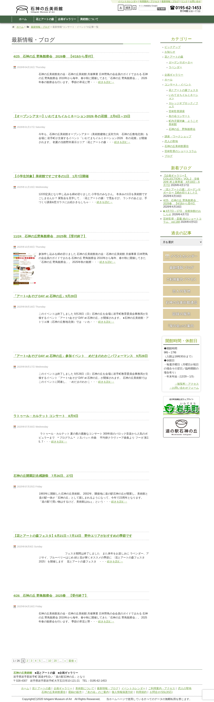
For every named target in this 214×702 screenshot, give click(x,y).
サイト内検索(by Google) (148, 6)
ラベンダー (175, 67)
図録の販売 (75, 692)
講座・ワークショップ (178, 136)
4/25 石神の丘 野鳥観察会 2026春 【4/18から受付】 (53, 56)
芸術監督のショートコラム (181, 151)
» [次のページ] (65, 660)
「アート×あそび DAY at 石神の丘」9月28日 (45, 296)
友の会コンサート (179, 116)
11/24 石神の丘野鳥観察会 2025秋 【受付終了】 (50, 236)
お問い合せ (195, 1)
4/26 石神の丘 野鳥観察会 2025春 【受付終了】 (50, 595)
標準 (128, 7)
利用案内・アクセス (149, 1)
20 (55, 660)
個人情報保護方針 (122, 692)
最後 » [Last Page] (72, 660)
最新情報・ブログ (170, 1)
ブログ (169, 156)
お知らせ (170, 51)
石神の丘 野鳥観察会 (182, 129)
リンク (184, 1)
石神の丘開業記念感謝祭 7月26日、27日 (43, 476)
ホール (169, 79)
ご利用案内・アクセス (161, 688)
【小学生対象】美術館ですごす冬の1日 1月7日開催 (51, 176)
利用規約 (141, 692)
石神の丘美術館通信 (177, 146)
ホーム (23, 19)
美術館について (89, 19)
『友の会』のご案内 (97, 692)
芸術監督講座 (177, 111)
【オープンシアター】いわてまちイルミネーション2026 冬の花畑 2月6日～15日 (71, 116)
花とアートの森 (45, 19)
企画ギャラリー (67, 19)
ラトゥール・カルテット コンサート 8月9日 (45, 416)
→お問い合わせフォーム (184, 387)
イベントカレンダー (128, 1)
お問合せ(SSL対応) (161, 692)
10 (49, 660)
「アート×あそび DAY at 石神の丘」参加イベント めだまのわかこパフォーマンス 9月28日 (80, 356)
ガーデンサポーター (181, 62)
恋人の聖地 (171, 141)
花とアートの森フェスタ (183, 90)
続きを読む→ (106, 82)
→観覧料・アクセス (187, 383)
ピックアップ (173, 47)
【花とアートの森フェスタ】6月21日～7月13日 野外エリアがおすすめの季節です (72, 536)
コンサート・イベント (178, 84)
